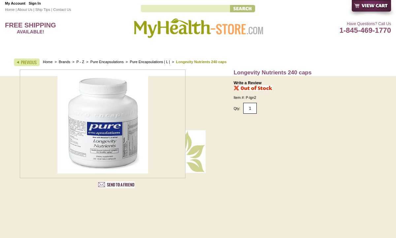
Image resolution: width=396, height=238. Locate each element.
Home (10, 10)
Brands (64, 62)
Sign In (35, 3)
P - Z (80, 62)
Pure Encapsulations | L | (150, 62)
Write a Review (247, 83)
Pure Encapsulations (107, 62)
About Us (24, 10)
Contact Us (62, 10)
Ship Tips (42, 10)
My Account (15, 3)
